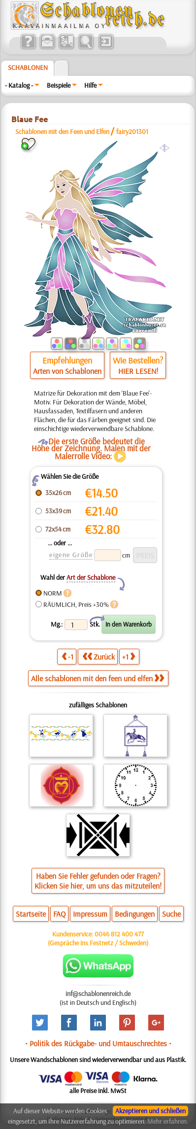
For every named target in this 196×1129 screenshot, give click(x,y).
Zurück (98, 656)
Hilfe (90, 85)
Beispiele (58, 85)
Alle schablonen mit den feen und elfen (97, 678)
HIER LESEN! (138, 371)
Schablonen (28, 67)
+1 (128, 656)
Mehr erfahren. (167, 1121)
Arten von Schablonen (67, 371)
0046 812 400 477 (119, 934)
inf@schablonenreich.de (98, 993)
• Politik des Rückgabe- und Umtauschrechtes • (98, 1043)
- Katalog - (19, 85)
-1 (67, 656)
